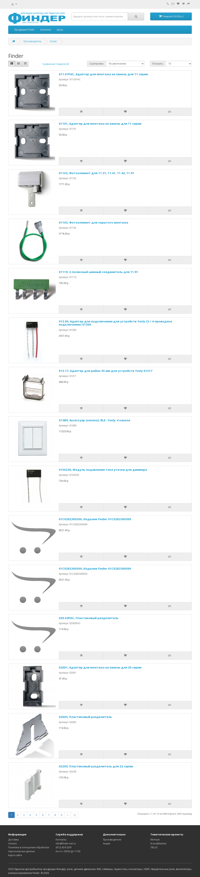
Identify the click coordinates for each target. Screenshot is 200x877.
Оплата (12, 843)
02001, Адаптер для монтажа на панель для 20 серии (100, 667)
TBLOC (154, 847)
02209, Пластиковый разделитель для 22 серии (96, 766)
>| (74, 815)
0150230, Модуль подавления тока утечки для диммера (103, 470)
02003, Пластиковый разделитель (85, 717)
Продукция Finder (24, 29)
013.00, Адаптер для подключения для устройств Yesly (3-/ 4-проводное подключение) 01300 (115, 323)
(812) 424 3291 (64, 847)
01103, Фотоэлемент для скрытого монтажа (93, 222)
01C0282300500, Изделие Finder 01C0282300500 (95, 568)
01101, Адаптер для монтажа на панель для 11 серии (100, 123)
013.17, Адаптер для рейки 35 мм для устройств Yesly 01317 (105, 371)
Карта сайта (15, 855)
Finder (53, 41)
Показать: (157, 63)
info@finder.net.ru (66, 843)
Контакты (61, 839)
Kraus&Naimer (158, 843)
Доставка (13, 839)
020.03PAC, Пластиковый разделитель (88, 618)
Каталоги (45, 29)
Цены (60, 29)
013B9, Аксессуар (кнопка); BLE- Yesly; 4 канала (94, 420)
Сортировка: (96, 63)
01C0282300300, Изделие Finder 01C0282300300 (95, 519)
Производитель (32, 41)
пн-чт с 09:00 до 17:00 (68, 851)
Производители (112, 839)
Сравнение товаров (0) (55, 64)
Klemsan (155, 839)
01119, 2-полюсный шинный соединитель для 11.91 (98, 272)
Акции (106, 843)
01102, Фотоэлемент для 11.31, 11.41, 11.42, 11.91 (96, 173)
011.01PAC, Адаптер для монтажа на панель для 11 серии (103, 74)
